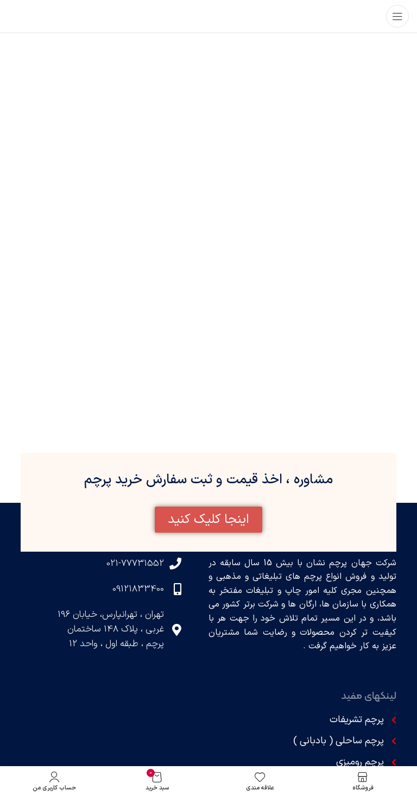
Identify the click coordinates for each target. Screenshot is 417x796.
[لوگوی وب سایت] (208, 16)
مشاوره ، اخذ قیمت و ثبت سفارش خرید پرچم (208, 480)
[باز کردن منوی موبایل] (397, 16)
